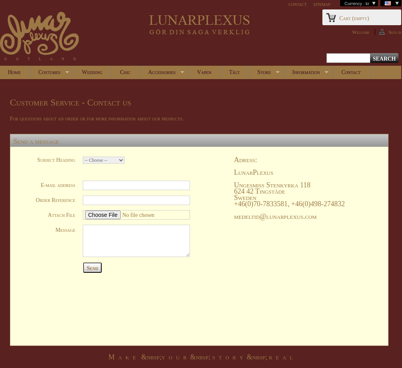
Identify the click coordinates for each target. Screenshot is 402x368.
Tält (234, 72)
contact (297, 4)
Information (307, 74)
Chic (125, 72)
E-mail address (58, 185)
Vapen (204, 72)
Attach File (61, 215)
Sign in (395, 32)
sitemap (321, 4)
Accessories (162, 74)
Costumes (49, 74)
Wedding (92, 72)
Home (14, 72)
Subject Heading (56, 160)
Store (264, 74)
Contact (351, 72)
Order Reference (55, 200)
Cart (354, 18)
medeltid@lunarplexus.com (275, 216)
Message (65, 230)
